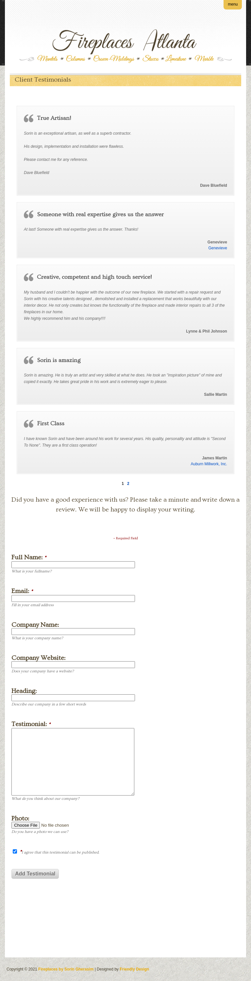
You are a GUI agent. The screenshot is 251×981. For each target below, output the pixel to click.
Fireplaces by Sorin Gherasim (65, 969)
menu (233, 4)
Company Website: (38, 658)
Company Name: (35, 625)
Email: (22, 591)
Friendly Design (134, 969)
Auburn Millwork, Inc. (209, 464)
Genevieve (218, 248)
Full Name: (28, 557)
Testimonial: (30, 724)
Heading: (24, 691)
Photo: (20, 818)
